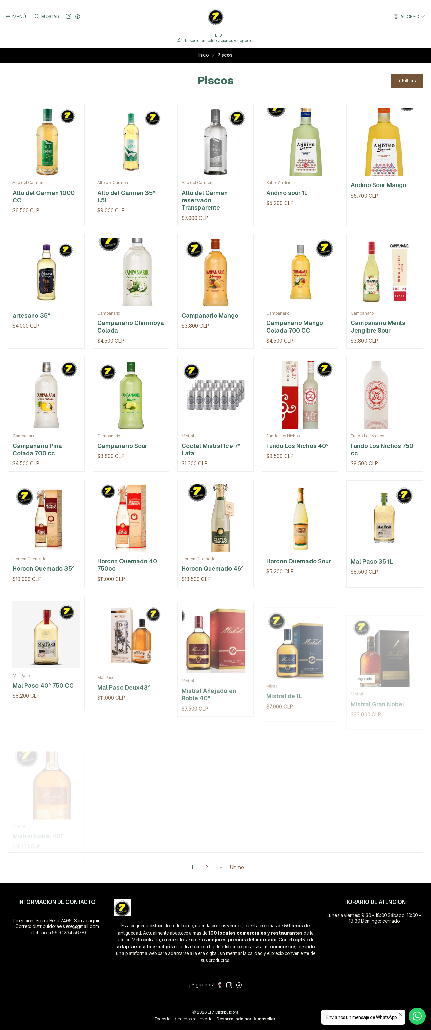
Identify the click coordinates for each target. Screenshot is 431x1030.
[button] (407, 81)
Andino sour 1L (287, 193)
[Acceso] (409, 17)
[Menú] (15, 17)
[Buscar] (46, 17)
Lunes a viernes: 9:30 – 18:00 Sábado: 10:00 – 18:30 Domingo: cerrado (374, 918)
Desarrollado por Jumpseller (245, 1018)
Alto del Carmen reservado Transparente (205, 200)
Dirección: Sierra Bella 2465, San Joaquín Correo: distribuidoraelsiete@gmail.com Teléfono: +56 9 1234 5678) (57, 926)
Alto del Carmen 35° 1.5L (126, 196)
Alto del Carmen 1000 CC (43, 196)
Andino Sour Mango (378, 185)
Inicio (203, 55)
